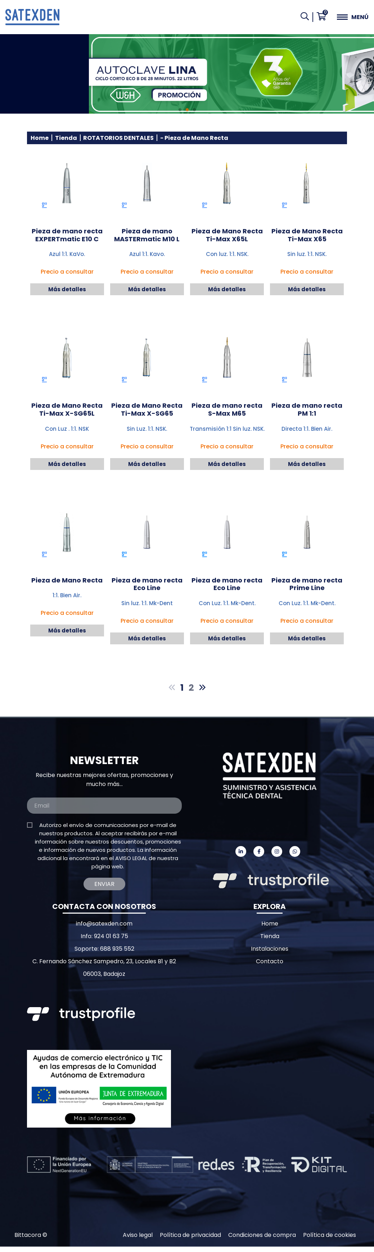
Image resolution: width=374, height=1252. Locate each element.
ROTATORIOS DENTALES (118, 138)
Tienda (66, 138)
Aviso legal (138, 1235)
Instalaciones (269, 949)
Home (40, 138)
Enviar (104, 884)
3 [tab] (194, 110)
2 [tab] (187, 110)
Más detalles (67, 289)
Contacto (269, 961)
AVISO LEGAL (131, 858)
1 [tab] (180, 110)
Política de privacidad (190, 1235)
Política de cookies (329, 1235)
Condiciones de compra (262, 1235)
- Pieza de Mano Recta (194, 138)
